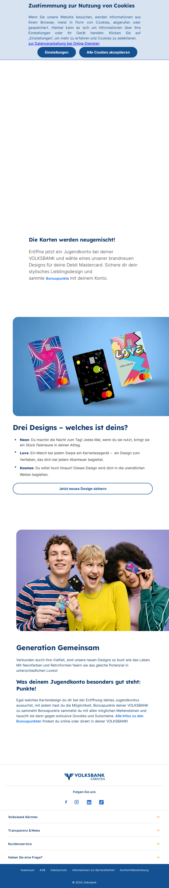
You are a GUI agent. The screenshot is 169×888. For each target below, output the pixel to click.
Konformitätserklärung (134, 870)
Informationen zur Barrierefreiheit (93, 870)
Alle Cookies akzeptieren (108, 52)
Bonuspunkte (57, 278)
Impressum (27, 870)
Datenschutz (59, 870)
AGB (42, 870)
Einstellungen (56, 52)
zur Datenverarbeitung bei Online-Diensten (63, 43)
